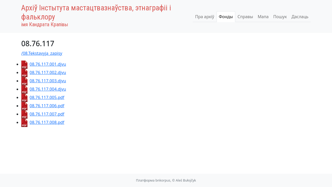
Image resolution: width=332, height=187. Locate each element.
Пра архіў (204, 16)
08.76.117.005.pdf (42, 97)
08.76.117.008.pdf (42, 122)
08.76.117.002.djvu (43, 72)
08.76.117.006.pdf (42, 106)
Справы (245, 16)
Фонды (226, 16)
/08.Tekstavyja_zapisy (41, 53)
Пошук (280, 16)
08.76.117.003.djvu (43, 81)
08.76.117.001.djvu (43, 64)
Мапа (263, 16)
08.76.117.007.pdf (42, 114)
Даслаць (300, 16)
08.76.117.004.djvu (43, 89)
